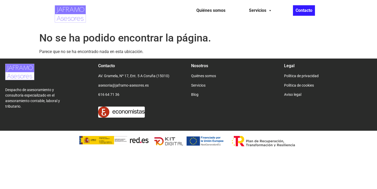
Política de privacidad (301, 76)
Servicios (260, 10)
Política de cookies (299, 85)
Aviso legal (292, 94)
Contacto (304, 10)
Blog (194, 94)
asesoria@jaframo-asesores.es (123, 85)
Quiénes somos (210, 10)
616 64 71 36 (108, 94)
